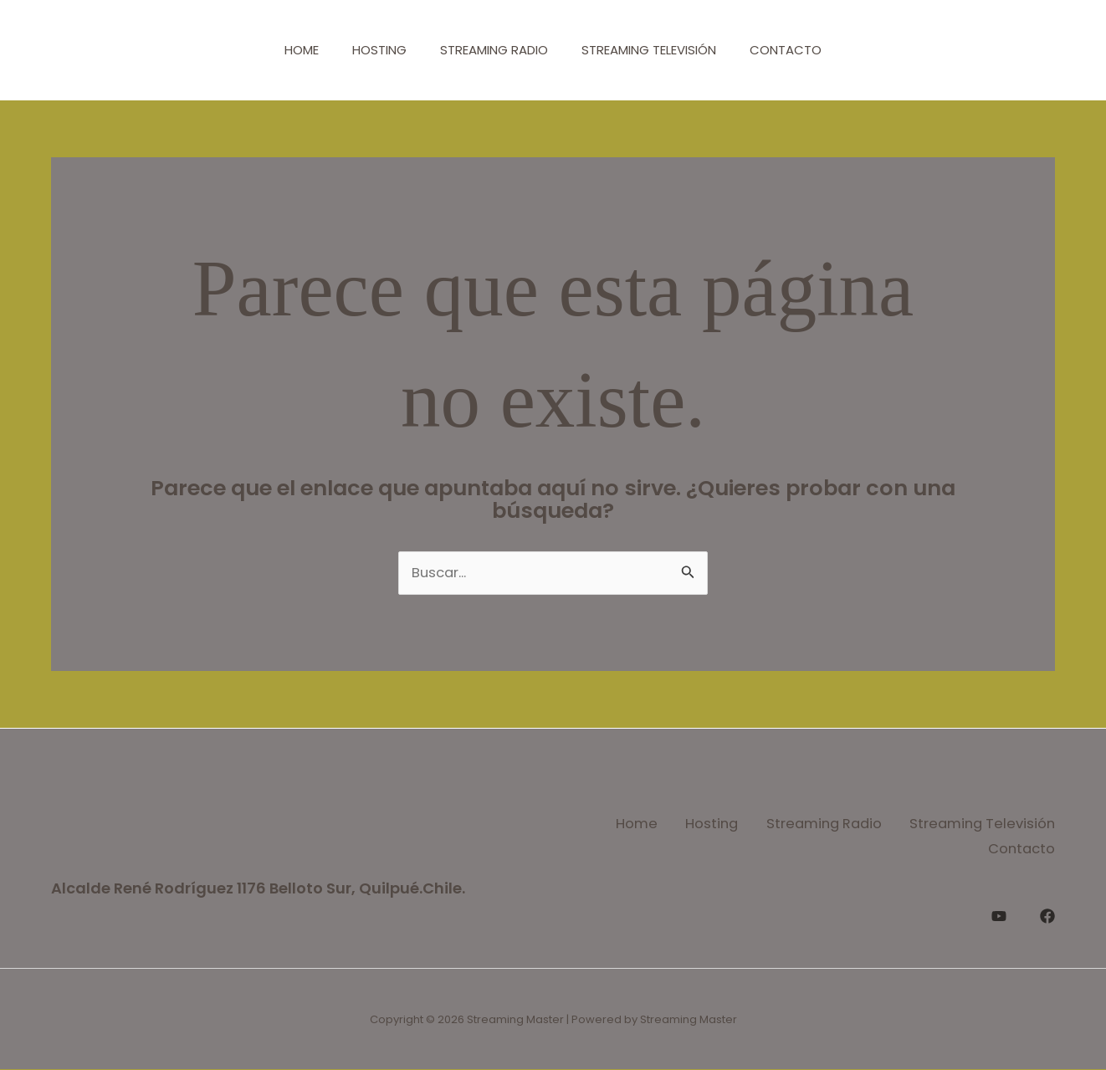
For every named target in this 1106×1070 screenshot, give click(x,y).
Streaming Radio (494, 50)
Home (285, 50)
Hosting (371, 50)
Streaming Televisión (657, 50)
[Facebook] (1047, 911)
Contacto (802, 50)
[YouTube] (998, 911)
